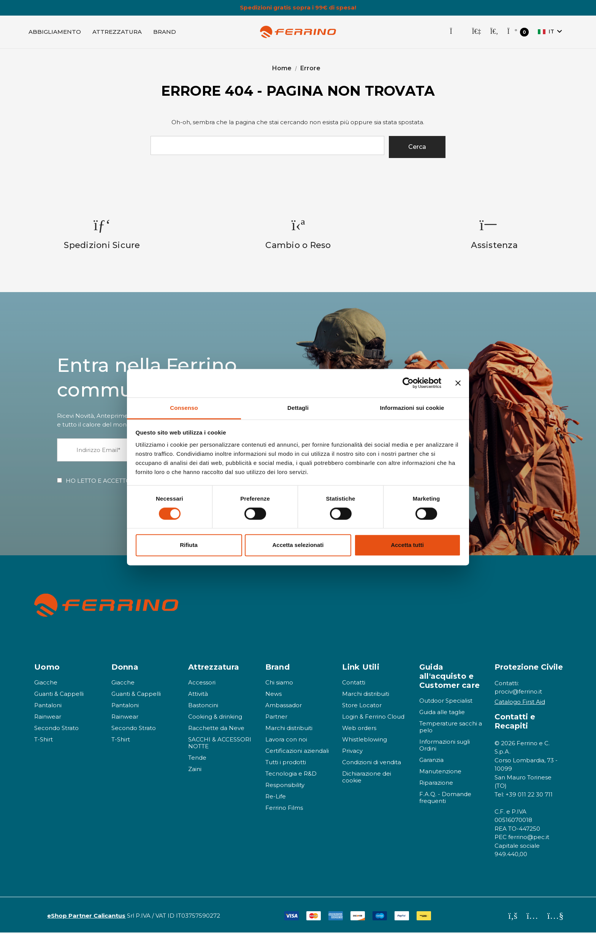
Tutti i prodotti (285, 763)
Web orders (359, 729)
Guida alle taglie (442, 713)
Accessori (202, 683)
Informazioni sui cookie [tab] (412, 408)
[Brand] (164, 33)
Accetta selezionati (297, 545)
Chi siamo (279, 683)
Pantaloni (48, 706)
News (273, 695)
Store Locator (362, 706)
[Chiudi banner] (458, 383)
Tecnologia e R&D (291, 774)
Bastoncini (203, 706)
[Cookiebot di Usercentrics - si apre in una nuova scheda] (408, 383)
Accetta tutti (407, 545)
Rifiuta (189, 545)
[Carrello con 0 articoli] (517, 33)
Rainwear (47, 717)
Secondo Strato (56, 729)
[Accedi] (476, 32)
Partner (276, 717)
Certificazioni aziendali (297, 751)
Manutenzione (440, 772)
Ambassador (283, 706)
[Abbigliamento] (55, 33)
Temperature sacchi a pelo (450, 728)
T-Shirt (43, 740)
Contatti (353, 683)
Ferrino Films (284, 808)
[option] (102, 235)
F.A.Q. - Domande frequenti (445, 799)
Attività (198, 695)
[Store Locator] (456, 32)
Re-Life (275, 797)
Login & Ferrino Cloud (373, 717)
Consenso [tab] (184, 408)
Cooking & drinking (215, 717)
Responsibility (284, 786)
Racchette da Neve (216, 729)
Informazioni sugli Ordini (444, 746)
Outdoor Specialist (445, 701)
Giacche (45, 683)
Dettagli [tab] (298, 408)
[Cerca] (493, 32)
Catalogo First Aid (520, 702)
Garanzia (431, 761)
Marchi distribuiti (288, 729)
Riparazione (436, 783)
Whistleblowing (364, 740)
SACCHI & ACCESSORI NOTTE (219, 744)
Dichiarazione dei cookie (366, 778)
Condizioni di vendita (371, 763)
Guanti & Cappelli (59, 695)
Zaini (194, 770)
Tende (197, 758)
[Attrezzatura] (117, 33)
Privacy (352, 751)
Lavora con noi (286, 740)
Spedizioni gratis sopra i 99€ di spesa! (298, 7)
